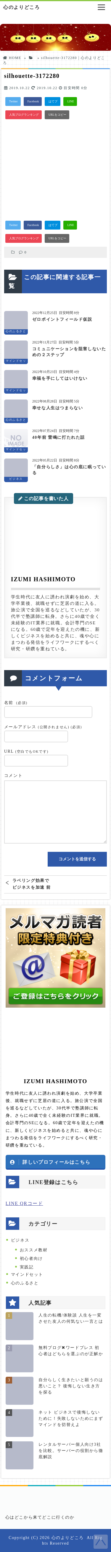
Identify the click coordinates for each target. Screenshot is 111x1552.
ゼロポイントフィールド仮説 (62, 319)
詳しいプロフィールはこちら (56, 1162)
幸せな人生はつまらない (57, 408)
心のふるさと (25, 1283)
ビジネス (20, 1240)
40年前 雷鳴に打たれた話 (58, 437)
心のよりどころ (21, 7)
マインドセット (27, 1274)
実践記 (27, 1267)
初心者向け (31, 1258)
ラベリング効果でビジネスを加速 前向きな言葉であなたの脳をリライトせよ (31, 884)
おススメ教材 (34, 1250)
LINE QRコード (24, 1203)
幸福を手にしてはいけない (60, 378)
